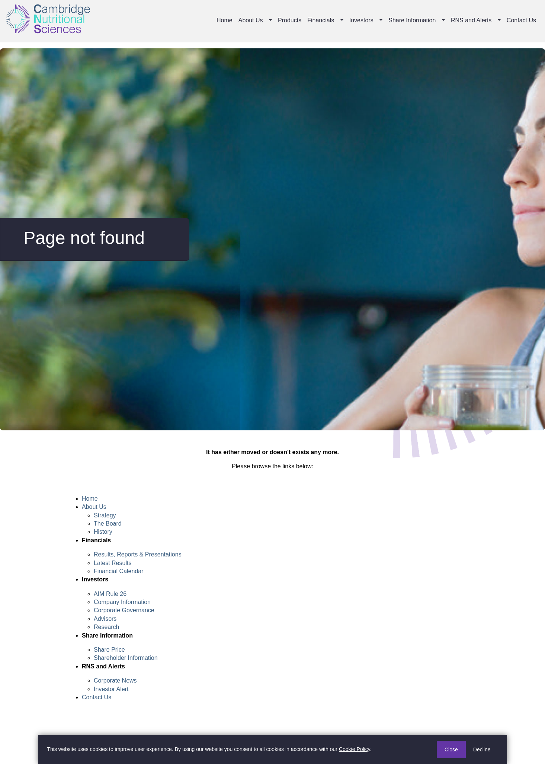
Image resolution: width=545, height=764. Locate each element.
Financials (320, 20)
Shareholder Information (126, 658)
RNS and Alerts (471, 20)
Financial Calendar (118, 571)
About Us (250, 20)
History (103, 532)
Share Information (412, 20)
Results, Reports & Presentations (138, 554)
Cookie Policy (354, 749)
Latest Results (112, 563)
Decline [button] (482, 749)
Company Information (122, 602)
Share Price (109, 649)
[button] (271, 20)
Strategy (105, 515)
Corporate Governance (124, 610)
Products (289, 20)
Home (225, 20)
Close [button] (451, 749)
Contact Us (521, 20)
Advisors (105, 619)
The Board (108, 523)
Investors (361, 20)
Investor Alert (111, 689)
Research (106, 627)
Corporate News (115, 680)
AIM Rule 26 (110, 594)
